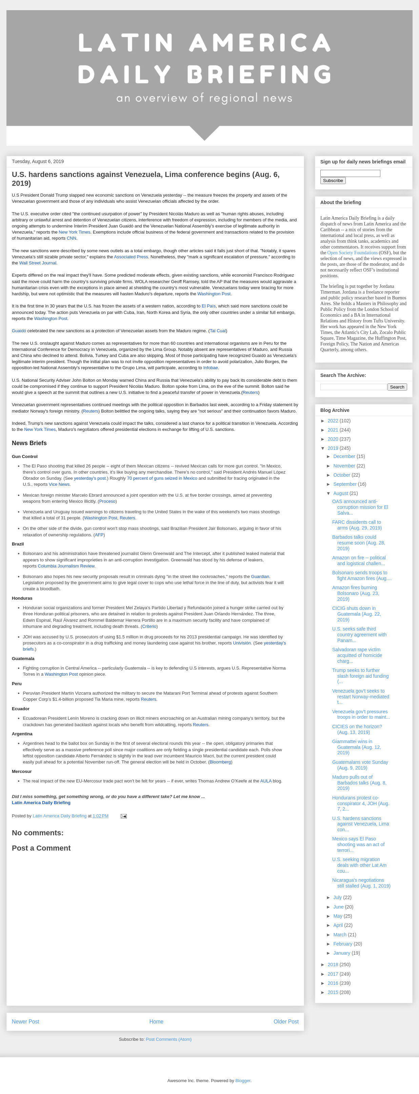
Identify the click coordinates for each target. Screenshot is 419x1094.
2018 (334, 964)
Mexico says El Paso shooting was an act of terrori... (358, 844)
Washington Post (214, 293)
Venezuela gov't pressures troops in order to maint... (361, 714)
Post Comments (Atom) (169, 1039)
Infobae (210, 367)
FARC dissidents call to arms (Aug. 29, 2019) (357, 525)
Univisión (242, 642)
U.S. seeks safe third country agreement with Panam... (359, 634)
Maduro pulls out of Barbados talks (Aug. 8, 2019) (359, 782)
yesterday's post (90, 478)
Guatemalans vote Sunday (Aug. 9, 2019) (360, 765)
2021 (334, 430)
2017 (334, 974)
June (339, 907)
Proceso (107, 501)
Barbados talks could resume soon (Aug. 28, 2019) (358, 542)
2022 (334, 420)
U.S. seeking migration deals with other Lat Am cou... (359, 865)
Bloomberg (220, 761)
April (338, 925)
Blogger (242, 1080)
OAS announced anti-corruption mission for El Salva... (360, 507)
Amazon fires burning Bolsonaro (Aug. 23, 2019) (355, 593)
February (343, 944)
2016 (334, 983)
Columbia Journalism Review (66, 566)
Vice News (59, 484)
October (342, 475)
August (341, 493)
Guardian (260, 576)
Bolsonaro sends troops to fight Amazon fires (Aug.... (362, 575)
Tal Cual (218, 330)
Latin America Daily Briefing (41, 802)
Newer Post (25, 1022)
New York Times (74, 232)
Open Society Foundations (352, 252)
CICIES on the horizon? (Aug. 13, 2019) (357, 729)
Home (156, 1022)
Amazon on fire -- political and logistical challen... (359, 560)
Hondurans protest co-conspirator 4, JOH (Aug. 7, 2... (361, 803)
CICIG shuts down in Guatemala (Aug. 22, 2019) (356, 613)
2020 (334, 439)
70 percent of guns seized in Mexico (162, 478)
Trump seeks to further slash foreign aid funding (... (360, 676)
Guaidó (19, 330)
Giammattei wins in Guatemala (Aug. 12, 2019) (356, 747)
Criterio (149, 626)
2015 (334, 992)
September (345, 484)
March (340, 934)
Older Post (286, 1022)
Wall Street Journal (37, 262)
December (344, 456)
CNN (71, 238)
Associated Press (131, 256)
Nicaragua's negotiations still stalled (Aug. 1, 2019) (361, 883)
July (338, 897)
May (338, 916)
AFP (99, 534)
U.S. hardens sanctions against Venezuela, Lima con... (360, 824)
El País (209, 306)
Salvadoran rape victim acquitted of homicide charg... (357, 655)
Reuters (250, 392)
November (344, 466)
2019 (334, 448)
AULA (266, 780)
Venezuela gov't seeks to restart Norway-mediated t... (360, 696)
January (342, 953)
